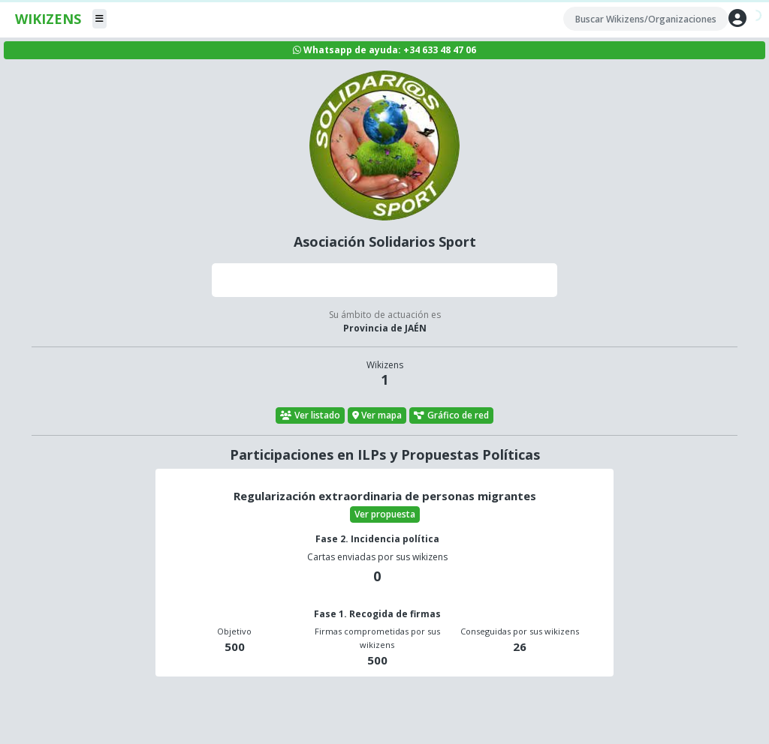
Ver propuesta (384, 514)
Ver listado (310, 415)
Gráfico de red (451, 415)
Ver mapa (377, 415)
